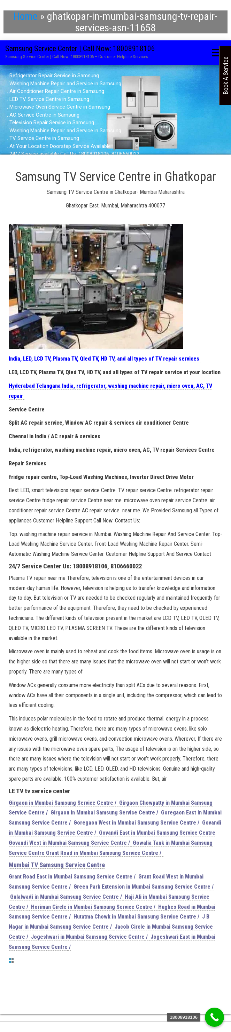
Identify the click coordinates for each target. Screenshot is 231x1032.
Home (26, 16)
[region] (115, 115)
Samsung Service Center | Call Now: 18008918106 (80, 48)
